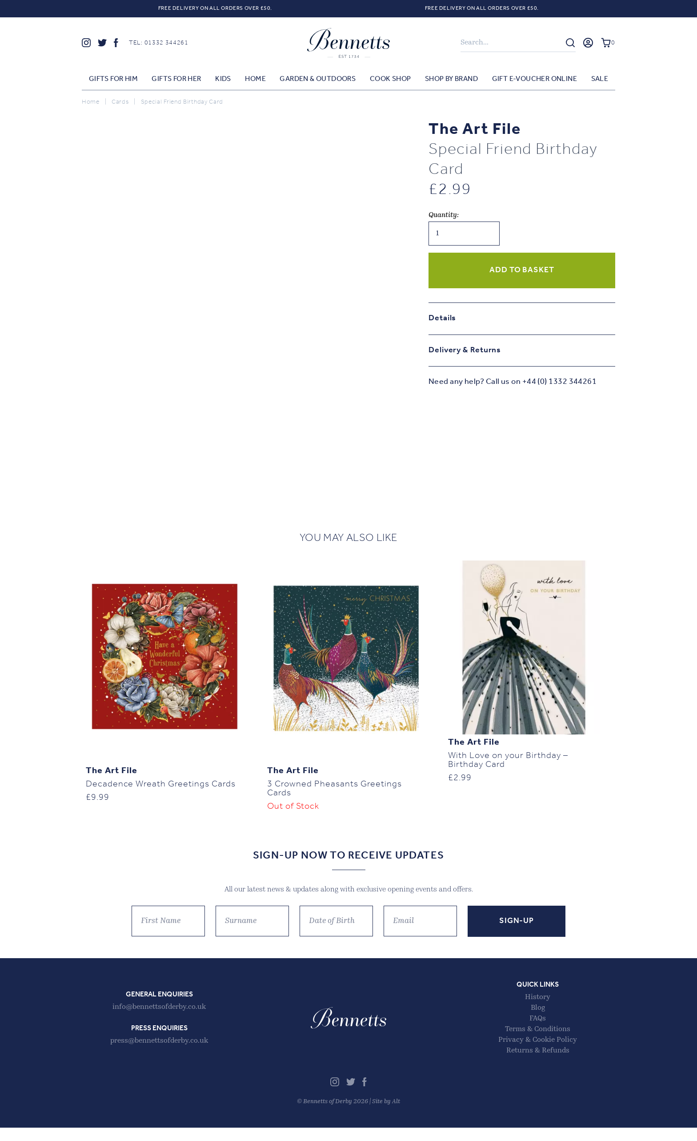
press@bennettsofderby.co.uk (159, 1054)
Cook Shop (390, 81)
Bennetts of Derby (348, 44)
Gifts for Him (113, 81)
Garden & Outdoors (318, 81)
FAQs (537, 1032)
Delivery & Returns (465, 352)
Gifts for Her (176, 81)
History (537, 1010)
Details (442, 320)
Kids (223, 81)
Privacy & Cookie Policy (537, 1053)
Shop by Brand (451, 81)
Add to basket (521, 272)
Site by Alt (386, 1115)
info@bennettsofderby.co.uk (159, 1020)
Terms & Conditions (537, 1042)
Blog (538, 1021)
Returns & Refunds (537, 1064)
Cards (120, 104)
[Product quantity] (464, 236)
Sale (600, 81)
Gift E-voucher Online (534, 81)
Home (255, 81)
